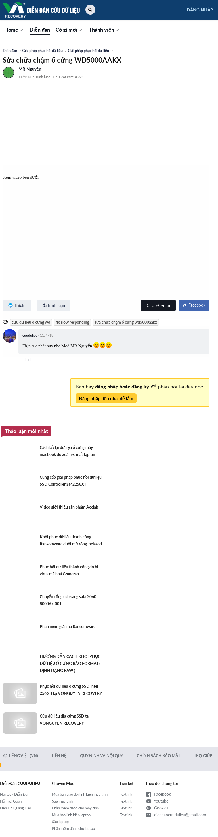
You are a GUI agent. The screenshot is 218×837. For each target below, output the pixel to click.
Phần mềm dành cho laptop (73, 828)
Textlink (126, 794)
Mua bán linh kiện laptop (71, 815)
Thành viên (101, 29)
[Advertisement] (106, 122)
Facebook (158, 794)
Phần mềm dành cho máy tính (75, 808)
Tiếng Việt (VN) (20, 755)
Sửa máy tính (62, 801)
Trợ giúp (203, 755)
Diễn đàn (40, 29)
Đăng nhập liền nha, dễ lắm (106, 398)
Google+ (157, 808)
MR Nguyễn (29, 68)
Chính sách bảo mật (158, 755)
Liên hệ (59, 755)
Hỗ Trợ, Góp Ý (11, 801)
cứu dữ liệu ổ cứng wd (31, 322)
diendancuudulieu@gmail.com (175, 814)
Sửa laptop (60, 821)
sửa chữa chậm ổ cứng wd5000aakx (126, 322)
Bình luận (56, 305)
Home (11, 29)
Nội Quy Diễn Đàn (14, 794)
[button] (90, 10)
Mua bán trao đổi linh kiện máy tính (80, 794)
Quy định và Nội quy (101, 755)
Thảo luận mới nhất (26, 431)
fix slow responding (72, 322)
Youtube (156, 801)
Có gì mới (66, 29)
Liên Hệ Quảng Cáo (15, 808)
